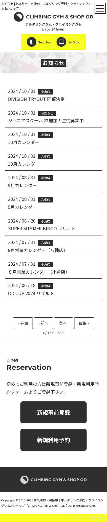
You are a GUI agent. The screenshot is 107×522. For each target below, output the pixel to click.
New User (44, 42)
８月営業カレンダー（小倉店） (39, 271)
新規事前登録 (53, 412)
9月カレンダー (22, 185)
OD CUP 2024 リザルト (31, 293)
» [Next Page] (63, 323)
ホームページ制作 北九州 (89, 518)
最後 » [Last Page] (84, 323)
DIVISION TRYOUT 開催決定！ (38, 99)
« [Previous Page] (43, 323)
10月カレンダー (23, 142)
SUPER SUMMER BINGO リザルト (42, 228)
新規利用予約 (53, 440)
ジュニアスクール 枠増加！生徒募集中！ (48, 120)
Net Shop (74, 42)
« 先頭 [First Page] (23, 323)
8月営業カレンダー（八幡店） (38, 250)
